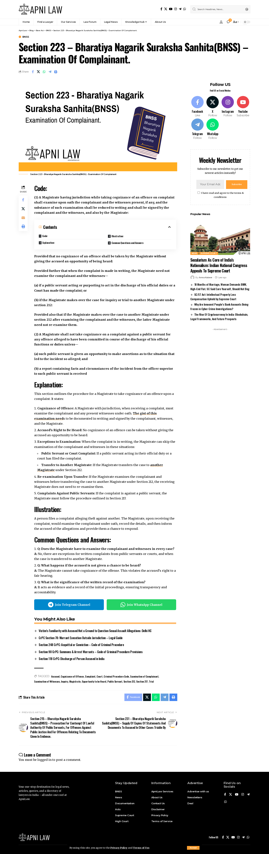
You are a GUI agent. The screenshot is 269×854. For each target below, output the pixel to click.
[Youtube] (243, 106)
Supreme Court (208, 253)
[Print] (55, 72)
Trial (151, 681)
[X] (165, 9)
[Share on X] (38, 72)
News (194, 253)
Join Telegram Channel (69, 605)
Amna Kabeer (205, 277)
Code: (45, 236)
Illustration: (118, 236)
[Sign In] (221, 21)
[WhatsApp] (184, 9)
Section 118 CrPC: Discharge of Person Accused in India (71, 658)
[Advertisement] (220, 388)
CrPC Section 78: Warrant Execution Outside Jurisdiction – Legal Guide (81, 637)
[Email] (23, 217)
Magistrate (75, 681)
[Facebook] (161, 9)
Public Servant (114, 681)
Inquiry (64, 681)
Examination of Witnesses (47, 681)
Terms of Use (142, 847)
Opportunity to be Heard (94, 681)
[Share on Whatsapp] (44, 72)
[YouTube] (170, 9)
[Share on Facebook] (32, 72)
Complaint (90, 676)
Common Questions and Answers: (128, 243)
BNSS (25, 37)
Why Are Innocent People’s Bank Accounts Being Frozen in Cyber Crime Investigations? (219, 306)
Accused (55, 676)
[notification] (228, 22)
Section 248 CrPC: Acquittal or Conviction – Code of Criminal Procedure (81, 644)
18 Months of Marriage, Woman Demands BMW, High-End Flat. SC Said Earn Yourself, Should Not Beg (219, 286)
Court (100, 676)
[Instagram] (175, 9)
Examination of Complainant (144, 676)
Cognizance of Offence (72, 676)
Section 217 (142, 681)
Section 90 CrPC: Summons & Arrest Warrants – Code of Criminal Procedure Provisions (91, 651)
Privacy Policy (119, 847)
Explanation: (48, 242)
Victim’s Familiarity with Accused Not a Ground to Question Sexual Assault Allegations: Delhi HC (95, 631)
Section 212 (129, 681)
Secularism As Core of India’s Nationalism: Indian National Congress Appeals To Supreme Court (218, 265)
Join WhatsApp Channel (141, 605)
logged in (44, 760)
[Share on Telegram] (50, 72)
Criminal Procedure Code (116, 676)
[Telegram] (180, 9)
